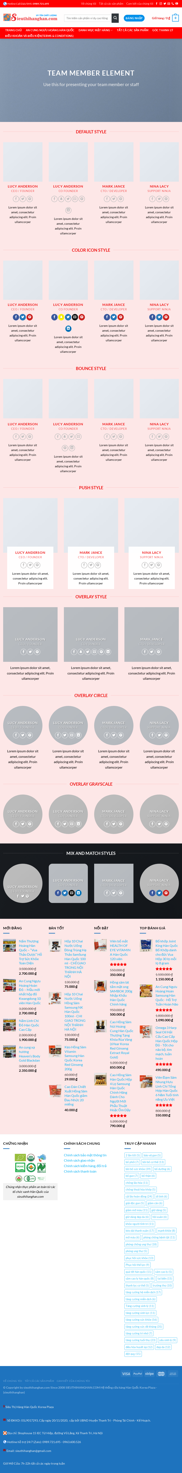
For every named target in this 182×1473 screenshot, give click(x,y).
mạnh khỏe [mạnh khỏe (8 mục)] (166, 1230)
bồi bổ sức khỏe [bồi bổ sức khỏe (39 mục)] (138, 1169)
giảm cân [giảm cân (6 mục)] (155, 1203)
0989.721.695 (51, 1442)
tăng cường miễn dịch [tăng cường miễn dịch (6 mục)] (141, 1299)
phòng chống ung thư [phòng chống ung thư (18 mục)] (141, 1244)
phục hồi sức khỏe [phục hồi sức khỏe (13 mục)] (139, 1258)
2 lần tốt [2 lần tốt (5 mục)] (133, 1155)
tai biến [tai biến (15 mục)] (165, 1278)
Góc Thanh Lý (162, 30)
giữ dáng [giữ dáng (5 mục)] (159, 1210)
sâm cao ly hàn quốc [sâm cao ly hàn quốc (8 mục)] (140, 1278)
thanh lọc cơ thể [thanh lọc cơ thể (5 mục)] (137, 1285)
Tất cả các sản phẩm (111, 3)
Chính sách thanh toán (80, 1171)
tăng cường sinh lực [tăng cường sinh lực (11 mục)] (140, 1313)
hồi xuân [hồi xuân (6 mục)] (160, 1217)
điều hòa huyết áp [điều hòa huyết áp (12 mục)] (139, 1347)
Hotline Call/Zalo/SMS (19, 3)
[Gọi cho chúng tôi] (172, 3)
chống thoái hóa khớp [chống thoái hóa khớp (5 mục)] (141, 1189)
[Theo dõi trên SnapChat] (61, 199)
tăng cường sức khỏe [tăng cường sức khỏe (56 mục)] (141, 1319)
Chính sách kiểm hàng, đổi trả (85, 1166)
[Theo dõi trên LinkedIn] (68, 210)
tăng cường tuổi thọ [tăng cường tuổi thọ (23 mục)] (141, 1340)
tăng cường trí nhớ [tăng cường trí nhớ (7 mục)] (139, 1333)
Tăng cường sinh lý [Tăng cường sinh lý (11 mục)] (140, 1306)
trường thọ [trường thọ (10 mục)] (162, 1285)
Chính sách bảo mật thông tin (85, 1155)
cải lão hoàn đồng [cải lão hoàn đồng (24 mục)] (139, 1196)
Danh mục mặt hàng (96, 30)
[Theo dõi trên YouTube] (176, 3)
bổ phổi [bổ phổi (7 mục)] (132, 1162)
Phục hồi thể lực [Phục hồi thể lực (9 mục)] (137, 1264)
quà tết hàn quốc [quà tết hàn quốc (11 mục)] (139, 1271)
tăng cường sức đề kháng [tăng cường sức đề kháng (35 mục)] (144, 1326)
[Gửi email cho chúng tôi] (168, 3)
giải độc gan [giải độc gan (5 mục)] (135, 1203)
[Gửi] (115, 18)
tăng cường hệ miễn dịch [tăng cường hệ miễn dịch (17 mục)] (143, 1292)
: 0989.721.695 (40, 3)
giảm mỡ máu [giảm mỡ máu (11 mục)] (137, 1210)
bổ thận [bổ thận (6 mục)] (148, 1175)
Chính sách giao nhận (79, 1160)
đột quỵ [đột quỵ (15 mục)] (133, 1353)
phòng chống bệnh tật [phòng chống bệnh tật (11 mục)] (159, 1237)
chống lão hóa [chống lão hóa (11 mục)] (137, 1182)
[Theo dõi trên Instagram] (161, 3)
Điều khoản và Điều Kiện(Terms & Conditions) (39, 36)
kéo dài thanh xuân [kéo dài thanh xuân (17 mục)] (140, 1230)
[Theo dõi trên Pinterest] (29, 199)
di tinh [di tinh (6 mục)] (161, 1196)
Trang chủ (13, 30)
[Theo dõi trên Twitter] (165, 3)
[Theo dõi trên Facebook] (156, 3)
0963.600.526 (72, 1442)
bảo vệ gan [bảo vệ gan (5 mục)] (152, 1155)
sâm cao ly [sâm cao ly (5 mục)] (163, 1271)
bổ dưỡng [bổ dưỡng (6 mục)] (162, 1169)
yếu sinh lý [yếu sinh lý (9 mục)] (167, 1340)
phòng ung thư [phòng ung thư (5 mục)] (136, 1251)
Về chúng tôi (88, 3)
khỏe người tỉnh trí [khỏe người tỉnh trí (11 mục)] (140, 1224)
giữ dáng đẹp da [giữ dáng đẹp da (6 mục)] (137, 1217)
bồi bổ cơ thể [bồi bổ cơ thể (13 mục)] (153, 1162)
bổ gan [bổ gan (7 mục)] (132, 1175)
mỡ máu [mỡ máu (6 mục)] (133, 1237)
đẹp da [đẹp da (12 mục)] (163, 1347)
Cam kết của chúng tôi (139, 3)
